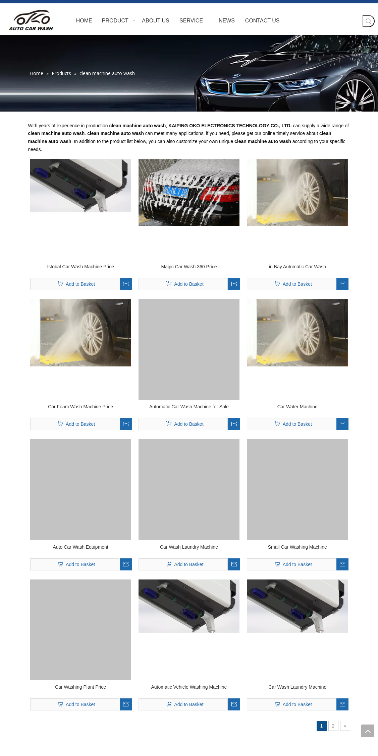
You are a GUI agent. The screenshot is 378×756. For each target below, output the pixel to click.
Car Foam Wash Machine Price (80, 406)
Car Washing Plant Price (80, 687)
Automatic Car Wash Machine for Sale (189, 406)
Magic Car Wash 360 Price (189, 266)
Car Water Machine (297, 406)
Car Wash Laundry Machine (189, 547)
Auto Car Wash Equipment (80, 547)
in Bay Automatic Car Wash (297, 266)
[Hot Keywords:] (369, 21)
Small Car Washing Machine (297, 547)
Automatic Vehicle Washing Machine (189, 687)
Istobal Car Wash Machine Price (80, 266)
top (367, 731)
